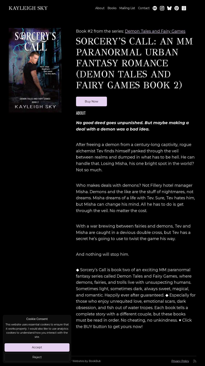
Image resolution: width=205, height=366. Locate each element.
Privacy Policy (180, 361)
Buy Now (91, 101)
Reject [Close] (37, 357)
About (100, 8)
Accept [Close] (37, 347)
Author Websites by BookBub (82, 361)
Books (112, 8)
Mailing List (127, 8)
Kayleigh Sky (28, 8)
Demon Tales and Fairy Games (155, 31)
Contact (144, 8)
